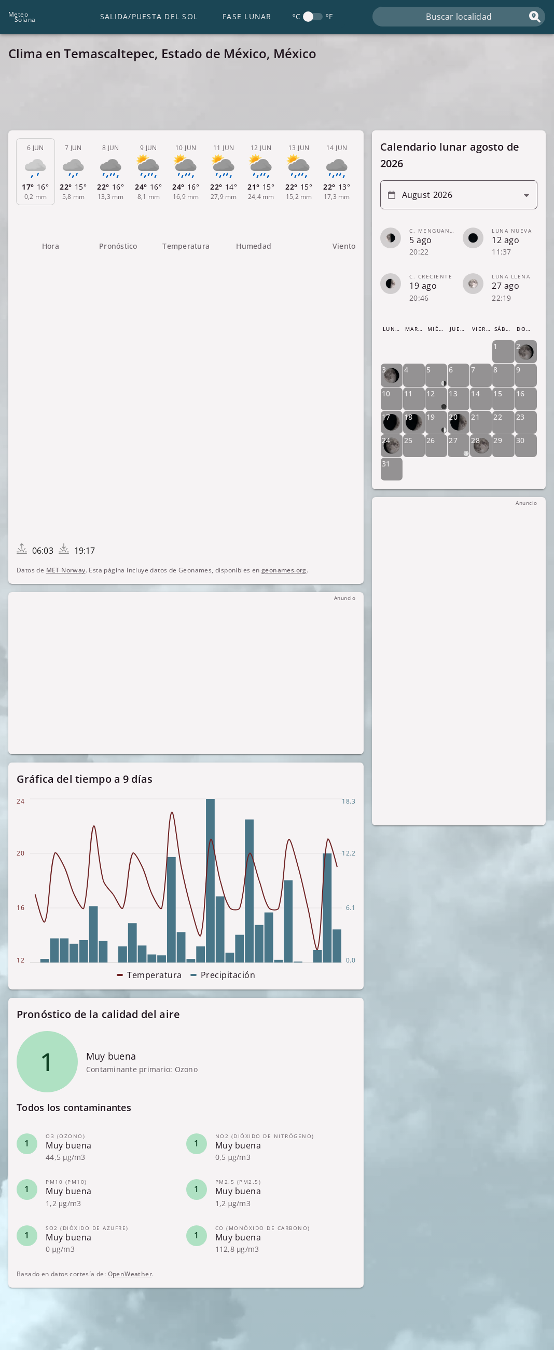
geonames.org (284, 570)
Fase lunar (247, 16)
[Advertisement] (277, 98)
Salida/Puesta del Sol (149, 16)
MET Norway (66, 570)
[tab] (35, 172)
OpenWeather (130, 1273)
